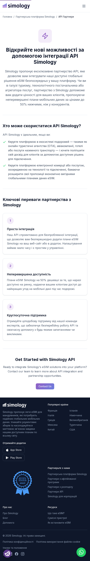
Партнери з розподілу (60, 486)
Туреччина (76, 424)
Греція (51, 420)
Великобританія (79, 420)
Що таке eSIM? (56, 513)
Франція (52, 410)
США (72, 429)
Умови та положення (15, 547)
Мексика (53, 424)
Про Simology (10, 513)
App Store (14, 450)
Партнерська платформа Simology (35, 16)
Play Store (14, 457)
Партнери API (55, 491)
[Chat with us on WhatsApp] (81, 552)
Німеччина (76, 415)
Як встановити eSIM (59, 522)
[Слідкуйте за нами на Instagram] (22, 554)
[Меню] (84, 6)
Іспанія (74, 410)
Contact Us (45, 386)
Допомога (8, 522)
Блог (5, 517)
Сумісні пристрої (57, 517)
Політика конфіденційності (18, 541)
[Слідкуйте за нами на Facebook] (16, 554)
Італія (51, 415)
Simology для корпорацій (62, 496)
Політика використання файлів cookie (58, 541)
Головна (7, 16)
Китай (51, 429)
